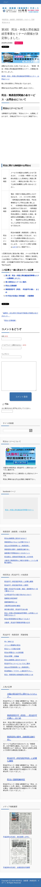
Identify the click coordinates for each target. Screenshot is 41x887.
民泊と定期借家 (11, 286)
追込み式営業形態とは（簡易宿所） (17, 546)
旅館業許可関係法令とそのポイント (17, 553)
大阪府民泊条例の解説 (12, 606)
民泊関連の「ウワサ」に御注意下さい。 (18, 671)
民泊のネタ (18, 43)
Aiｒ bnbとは (9, 641)
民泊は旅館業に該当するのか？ (15, 538)
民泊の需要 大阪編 (11, 656)
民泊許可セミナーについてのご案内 (17, 663)
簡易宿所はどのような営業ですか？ (17, 542)
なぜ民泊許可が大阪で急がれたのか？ (18, 594)
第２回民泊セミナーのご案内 (15, 282)
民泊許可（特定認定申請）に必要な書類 (18, 581)
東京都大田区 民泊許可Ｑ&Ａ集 (16, 609)
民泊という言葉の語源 (12, 649)
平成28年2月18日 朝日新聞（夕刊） (16, 837)
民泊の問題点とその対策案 (14, 652)
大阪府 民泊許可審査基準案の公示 (17, 622)
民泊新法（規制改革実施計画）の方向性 (18, 557)
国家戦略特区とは (10, 602)
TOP (18, 19)
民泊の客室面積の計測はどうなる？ (17, 619)
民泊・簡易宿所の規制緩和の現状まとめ (18, 674)
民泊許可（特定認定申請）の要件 (16, 585)
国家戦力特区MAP (10, 598)
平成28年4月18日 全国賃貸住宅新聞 (16, 867)
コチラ (14, 247)
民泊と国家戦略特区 (16, 779)
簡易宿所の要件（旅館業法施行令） (17, 549)
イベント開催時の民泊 (12, 645)
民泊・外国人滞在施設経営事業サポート (19, 510)
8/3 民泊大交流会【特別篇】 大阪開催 (19, 296)
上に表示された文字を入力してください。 (16, 408)
